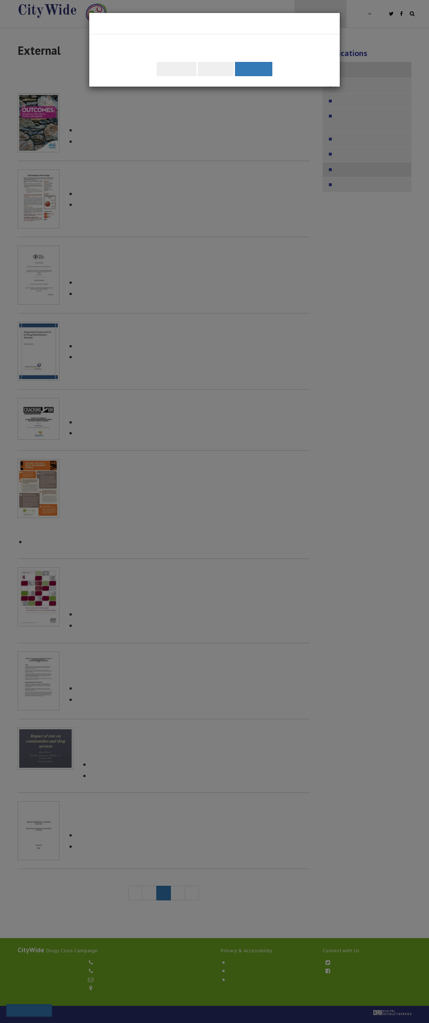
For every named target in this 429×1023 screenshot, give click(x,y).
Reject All (215, 69)
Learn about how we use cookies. (271, 53)
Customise (176, 69)
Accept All (253, 69)
